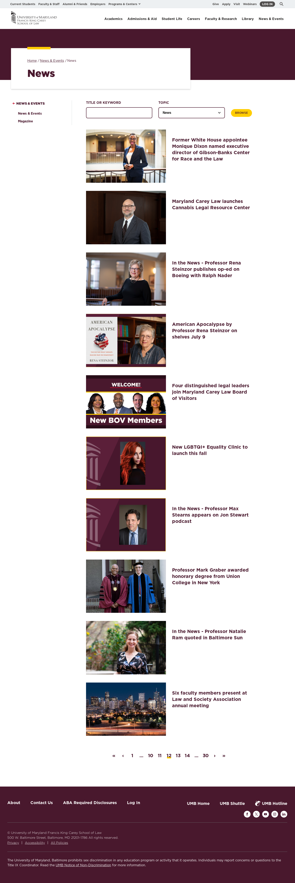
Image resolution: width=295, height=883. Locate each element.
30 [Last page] (206, 755)
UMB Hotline (271, 803)
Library (248, 19)
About (13, 802)
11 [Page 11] (160, 755)
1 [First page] (132, 755)
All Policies (59, 842)
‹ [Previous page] (123, 755)
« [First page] (113, 755)
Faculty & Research (221, 19)
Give (215, 4)
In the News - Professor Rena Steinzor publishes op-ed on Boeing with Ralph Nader (206, 269)
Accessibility (35, 842)
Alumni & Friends (75, 4)
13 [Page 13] (178, 755)
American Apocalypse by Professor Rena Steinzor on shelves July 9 (204, 330)
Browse (241, 113)
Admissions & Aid (142, 19)
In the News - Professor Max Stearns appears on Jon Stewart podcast (210, 515)
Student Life (172, 19)
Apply (226, 4)
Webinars (250, 4)
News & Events (271, 19)
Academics (113, 19)
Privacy (13, 842)
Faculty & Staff (49, 4)
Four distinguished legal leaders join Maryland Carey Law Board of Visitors (210, 392)
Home (32, 60)
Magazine (25, 121)
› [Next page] (214, 755)
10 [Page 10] (151, 755)
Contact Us (41, 802)
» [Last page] (223, 755)
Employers (97, 4)
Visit (236, 4)
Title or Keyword (103, 103)
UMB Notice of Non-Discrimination (83, 865)
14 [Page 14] (187, 755)
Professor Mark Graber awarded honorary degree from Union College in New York (210, 576)
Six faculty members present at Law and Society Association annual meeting (209, 699)
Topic (163, 103)
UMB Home (198, 803)
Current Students (22, 4)
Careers (193, 19)
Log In (267, 4)
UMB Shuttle (232, 803)
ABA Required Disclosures (90, 802)
